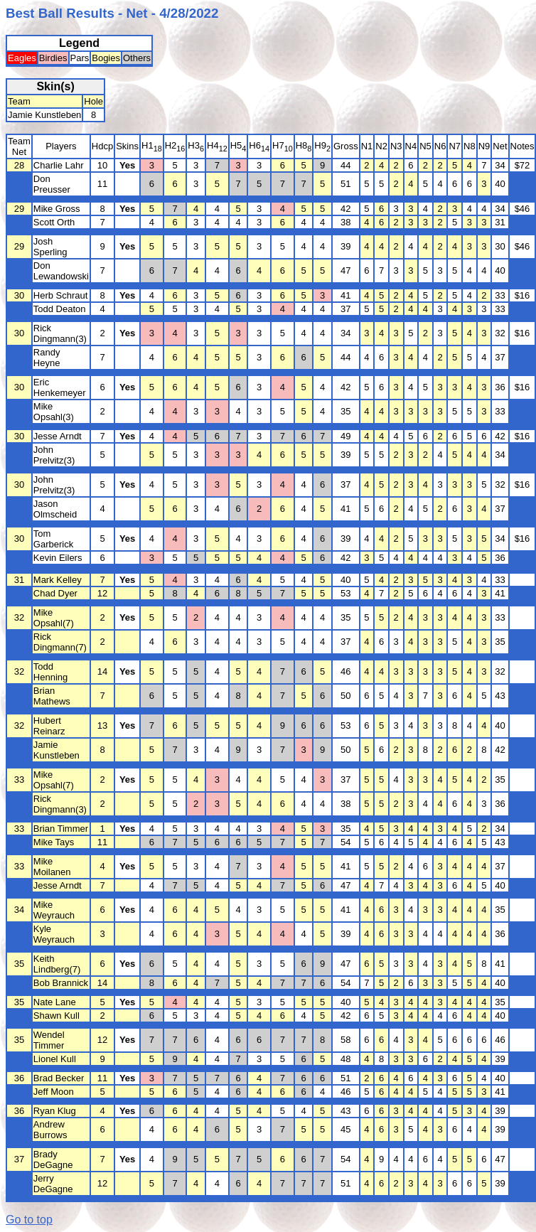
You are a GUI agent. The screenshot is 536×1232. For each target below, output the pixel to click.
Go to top (29, 1220)
